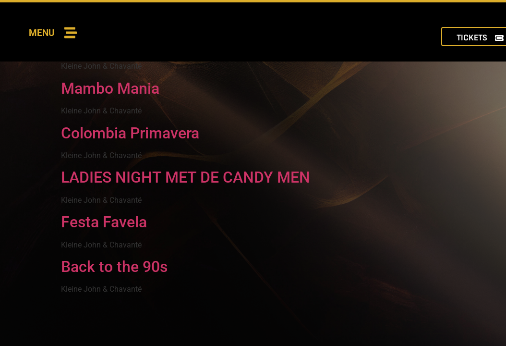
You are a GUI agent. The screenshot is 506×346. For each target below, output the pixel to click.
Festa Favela (104, 222)
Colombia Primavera (130, 133)
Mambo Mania (110, 88)
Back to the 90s (114, 267)
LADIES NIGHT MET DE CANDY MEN (185, 177)
